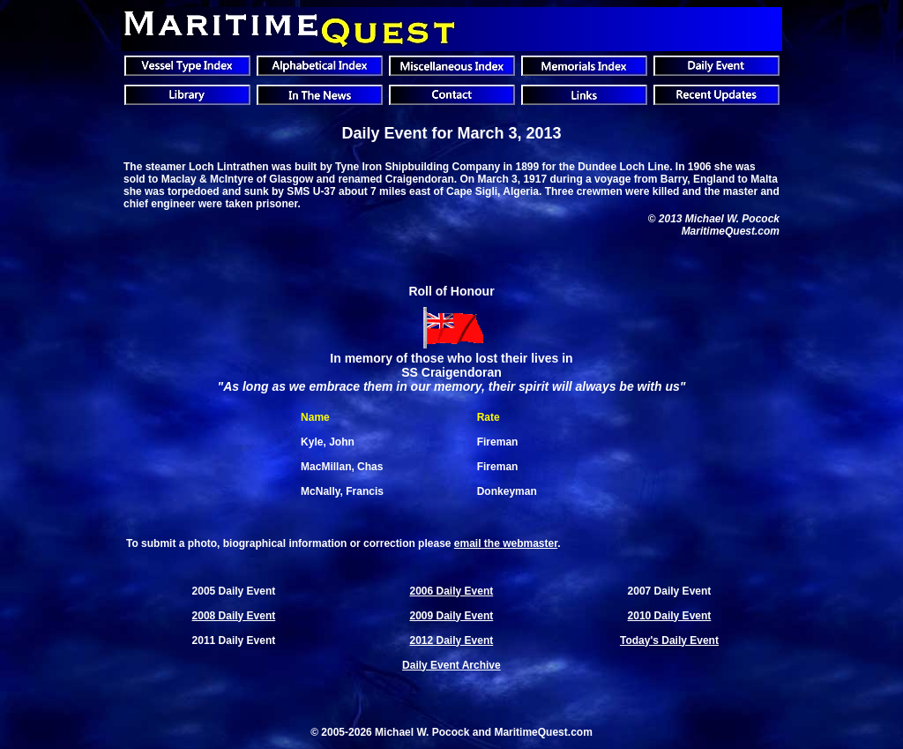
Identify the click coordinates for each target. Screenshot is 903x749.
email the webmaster (505, 543)
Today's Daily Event (669, 640)
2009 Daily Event (452, 616)
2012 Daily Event (452, 640)
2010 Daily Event (670, 616)
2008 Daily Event (234, 616)
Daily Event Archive (451, 665)
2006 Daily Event (452, 591)
